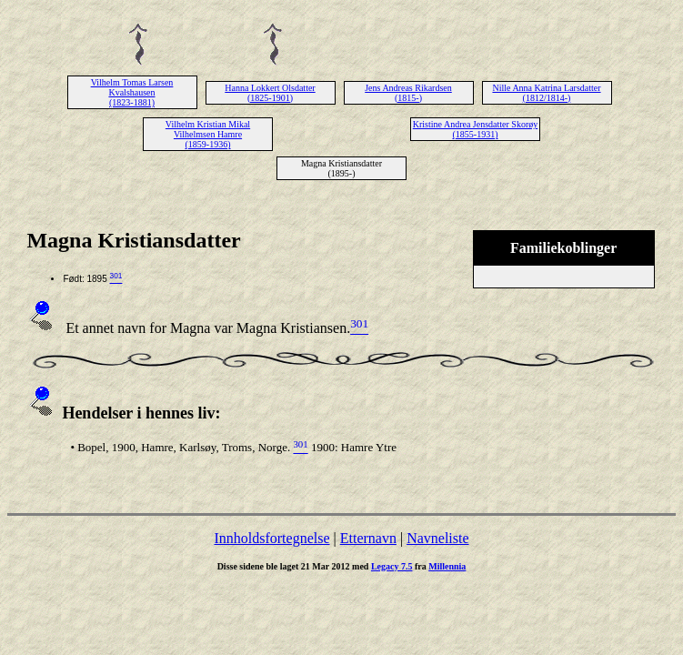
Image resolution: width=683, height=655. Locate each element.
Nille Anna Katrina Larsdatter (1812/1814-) (546, 93)
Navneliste (437, 538)
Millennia (447, 566)
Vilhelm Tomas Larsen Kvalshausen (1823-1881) (132, 92)
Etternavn (368, 538)
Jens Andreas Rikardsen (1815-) (408, 93)
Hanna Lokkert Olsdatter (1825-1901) (270, 93)
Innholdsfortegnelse (271, 538)
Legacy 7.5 (392, 566)
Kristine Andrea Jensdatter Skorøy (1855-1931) (475, 129)
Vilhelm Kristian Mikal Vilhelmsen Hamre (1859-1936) (208, 134)
